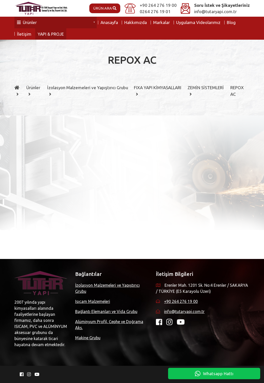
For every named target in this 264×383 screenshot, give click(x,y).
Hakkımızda (135, 22)
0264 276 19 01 (155, 11)
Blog (231, 22)
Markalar (161, 22)
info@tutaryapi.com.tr (215, 11)
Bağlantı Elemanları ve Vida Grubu (106, 311)
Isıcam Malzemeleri (92, 301)
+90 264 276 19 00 (158, 5)
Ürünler (27, 22)
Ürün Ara (104, 8)
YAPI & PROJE (51, 34)
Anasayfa (109, 22)
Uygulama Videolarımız (198, 22)
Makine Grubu (87, 338)
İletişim (24, 34)
